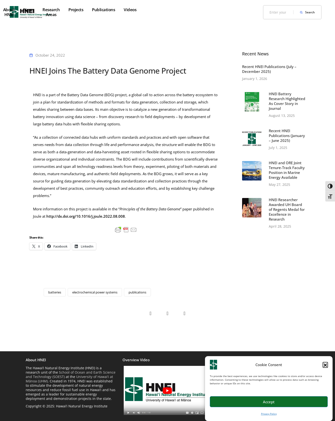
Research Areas (156, 9)
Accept (269, 401)
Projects (187, 9)
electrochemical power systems (94, 292)
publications (137, 292)
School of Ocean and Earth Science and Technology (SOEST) (70, 374)
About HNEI (103, 9)
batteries (54, 292)
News (128, 9)
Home (78, 9)
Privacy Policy (269, 413)
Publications (214, 9)
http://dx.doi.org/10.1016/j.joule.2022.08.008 (85, 216)
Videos (241, 9)
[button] (325, 364)
